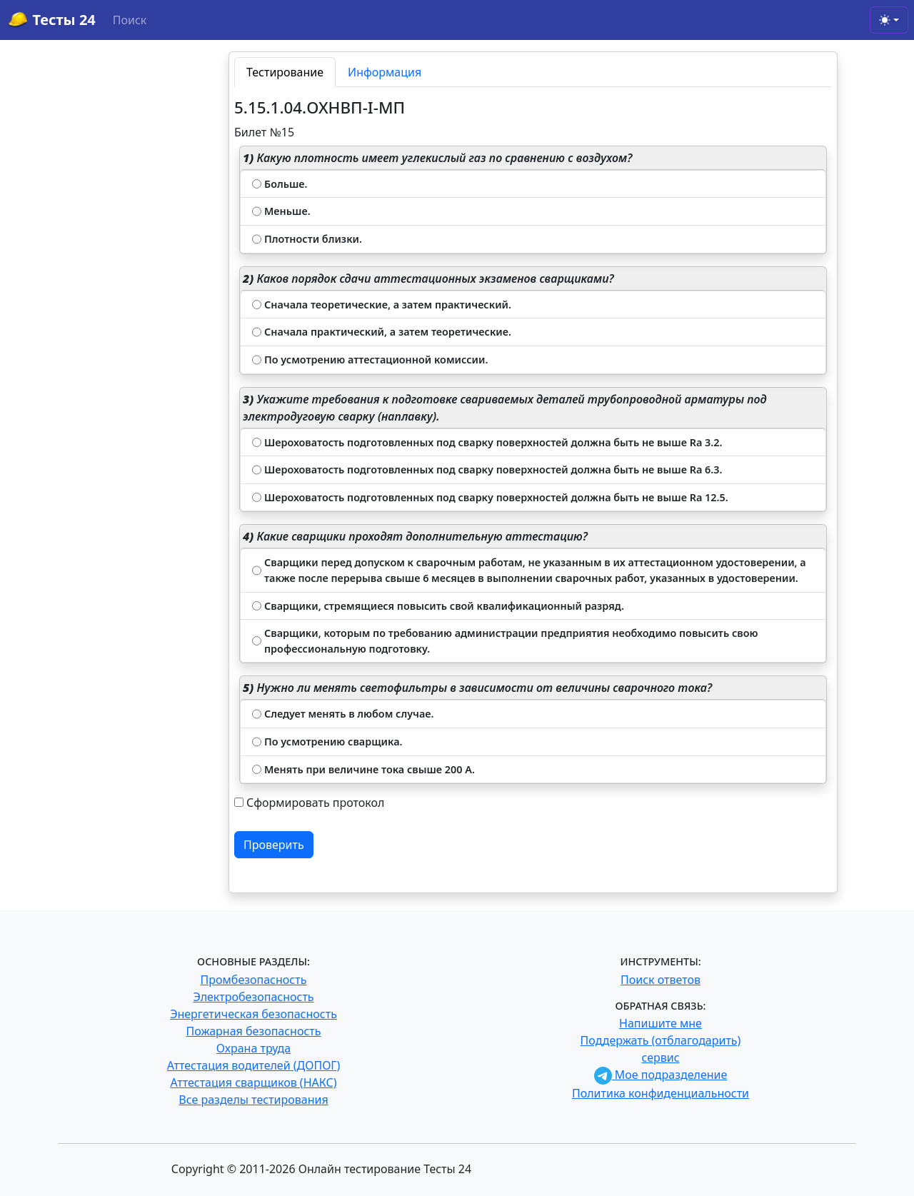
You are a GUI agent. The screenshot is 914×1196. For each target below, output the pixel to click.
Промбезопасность (254, 980)
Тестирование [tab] (284, 72)
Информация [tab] (384, 72)
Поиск (130, 20)
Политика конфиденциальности (660, 1093)
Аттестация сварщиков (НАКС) (254, 1082)
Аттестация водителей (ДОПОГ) (254, 1065)
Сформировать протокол (315, 802)
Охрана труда (253, 1048)
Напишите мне (660, 1023)
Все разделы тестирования (253, 1099)
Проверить (273, 845)
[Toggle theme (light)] (889, 20)
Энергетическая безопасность (253, 1014)
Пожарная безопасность (253, 1031)
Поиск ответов (660, 980)
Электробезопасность (253, 997)
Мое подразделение (661, 1074)
